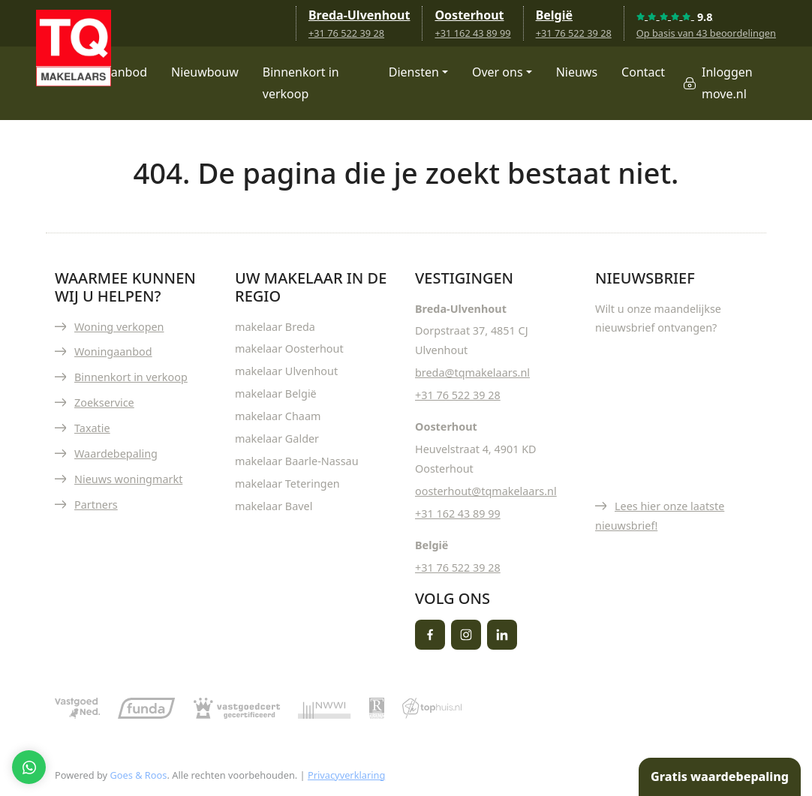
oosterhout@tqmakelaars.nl (486, 491)
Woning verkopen (119, 327)
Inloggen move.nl (727, 83)
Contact (643, 72)
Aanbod (125, 72)
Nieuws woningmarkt (128, 479)
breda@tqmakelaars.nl (472, 372)
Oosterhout (469, 15)
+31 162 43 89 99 (472, 33)
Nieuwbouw (205, 72)
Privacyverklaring (346, 775)
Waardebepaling (116, 453)
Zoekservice (104, 402)
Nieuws (576, 72)
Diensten (414, 72)
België (554, 15)
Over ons (497, 72)
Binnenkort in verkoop (301, 83)
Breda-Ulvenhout (359, 15)
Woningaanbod (113, 351)
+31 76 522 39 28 (346, 33)
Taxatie (92, 428)
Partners (96, 504)
